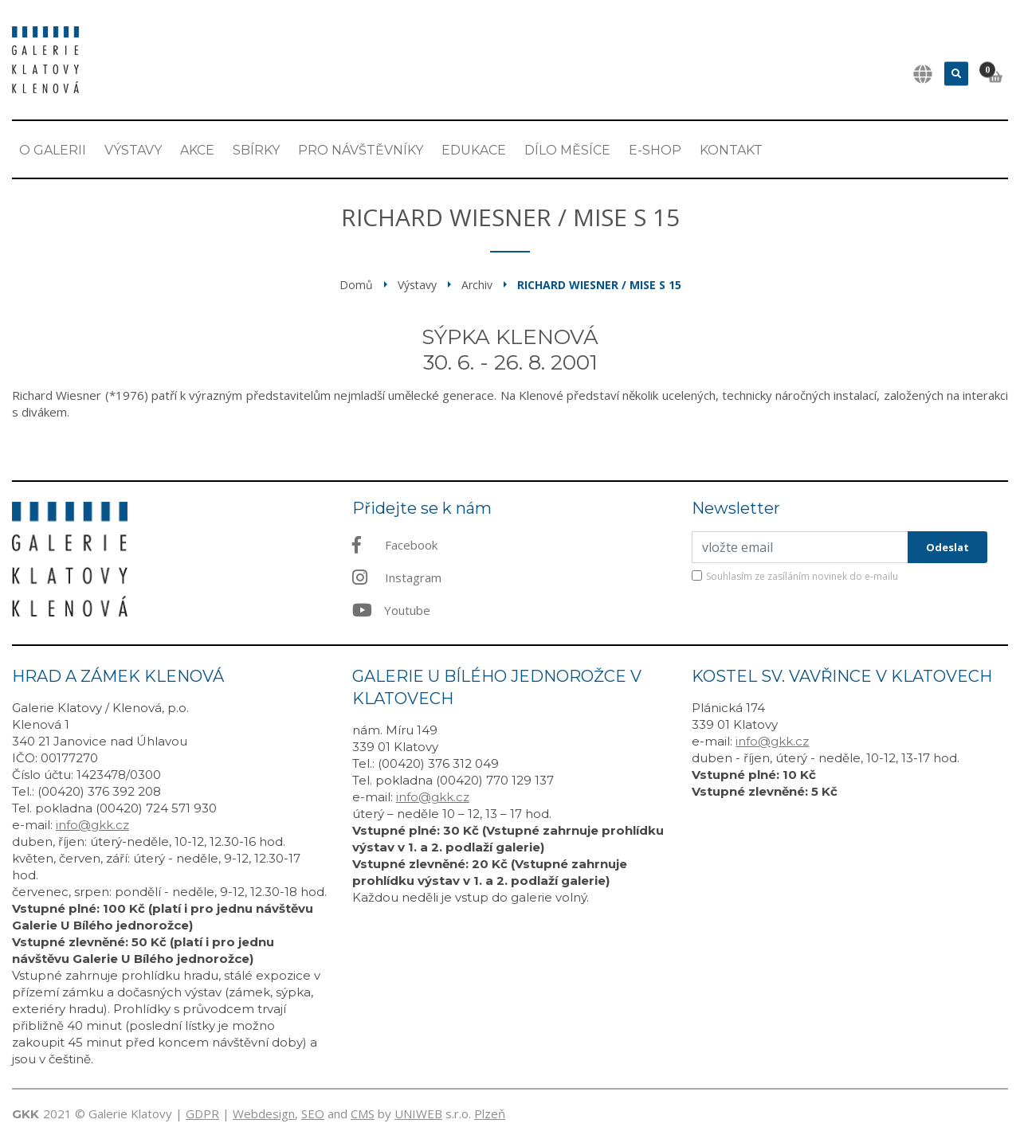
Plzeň (489, 1113)
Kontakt (731, 150)
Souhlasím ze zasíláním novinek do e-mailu (802, 576)
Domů (356, 284)
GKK (25, 1113)
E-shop (655, 150)
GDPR (202, 1113)
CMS (363, 1113)
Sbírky (256, 150)
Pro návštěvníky (360, 150)
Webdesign (264, 1113)
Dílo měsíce (567, 150)
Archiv (476, 284)
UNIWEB (418, 1113)
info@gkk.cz (92, 824)
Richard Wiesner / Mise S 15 (599, 284)
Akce (197, 150)
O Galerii (52, 150)
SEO (312, 1113)
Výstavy (133, 150)
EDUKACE (473, 150)
